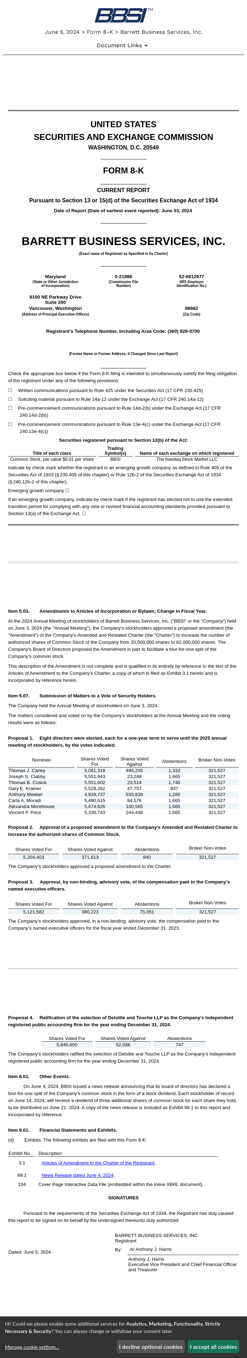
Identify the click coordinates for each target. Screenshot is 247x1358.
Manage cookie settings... (32, 1347)
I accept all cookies (213, 1346)
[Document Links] (123, 45)
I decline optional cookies (150, 1346)
